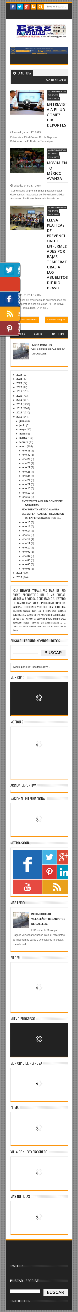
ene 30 (26, 454)
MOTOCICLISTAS (29, 626)
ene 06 (26, 560)
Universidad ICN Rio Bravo (47, 626)
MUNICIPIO (17, 677)
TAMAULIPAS (53, 99)
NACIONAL (18, 607)
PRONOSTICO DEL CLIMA (38, 595)
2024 (19, 378)
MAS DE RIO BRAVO (57, 92)
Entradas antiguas (56, 319)
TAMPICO (29, 618)
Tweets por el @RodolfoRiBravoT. (31, 667)
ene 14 (26, 530)
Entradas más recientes (25, 319)
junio (22, 425)
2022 (19, 387)
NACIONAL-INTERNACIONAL (28, 798)
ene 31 (26, 450)
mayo (23, 429)
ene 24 (26, 475)
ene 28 (26, 463)
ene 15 (26, 526)
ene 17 (26, 497)
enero (23, 446)
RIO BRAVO (53, 95)
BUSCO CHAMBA (31, 622)
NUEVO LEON (46, 614)
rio (36, 614)
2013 (19, 577)
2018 (19, 404)
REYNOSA (30, 598)
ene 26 (26, 471)
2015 (19, 416)
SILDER (15, 957)
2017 (19, 408)
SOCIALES (62, 610)
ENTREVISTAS (18, 618)
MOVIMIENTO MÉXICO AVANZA (57, 170)
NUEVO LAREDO (53, 618)
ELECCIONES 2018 (33, 607)
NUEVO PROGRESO (43, 603)
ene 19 (26, 492)
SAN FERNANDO (59, 614)
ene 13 (26, 535)
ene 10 (26, 547)
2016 (19, 412)
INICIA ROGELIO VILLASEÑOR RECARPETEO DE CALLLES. (48, 349)
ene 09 (26, 551)
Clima (14, 1107)
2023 (19, 383)
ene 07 (26, 556)
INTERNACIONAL (49, 610)
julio (22, 421)
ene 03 (26, 568)
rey (39, 614)
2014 (19, 572)
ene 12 (26, 539)
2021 (19, 391)
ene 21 (26, 484)
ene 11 (26, 543)
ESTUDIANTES (39, 618)
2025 (19, 374)
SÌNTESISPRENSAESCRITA (51, 622)
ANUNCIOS (17, 610)
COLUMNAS (17, 614)
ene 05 (26, 564)
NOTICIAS (16, 721)
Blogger (48, 82)
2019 (19, 400)
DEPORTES (60, 603)
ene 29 (26, 459)
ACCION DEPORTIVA (23, 785)
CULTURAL (48, 607)
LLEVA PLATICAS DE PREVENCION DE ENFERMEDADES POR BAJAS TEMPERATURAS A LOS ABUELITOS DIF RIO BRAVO (57, 254)
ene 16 (26, 522)
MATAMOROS (29, 614)
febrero (24, 442)
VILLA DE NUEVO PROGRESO (28, 1151)
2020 (19, 395)
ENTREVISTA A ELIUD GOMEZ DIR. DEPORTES (57, 115)
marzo (23, 438)
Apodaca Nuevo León (32, 610)
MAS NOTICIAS (20, 1196)
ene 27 (26, 467)
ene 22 (26, 480)
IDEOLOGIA (60, 607)
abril (22, 433)
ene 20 (26, 488)
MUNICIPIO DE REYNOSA (26, 1063)
